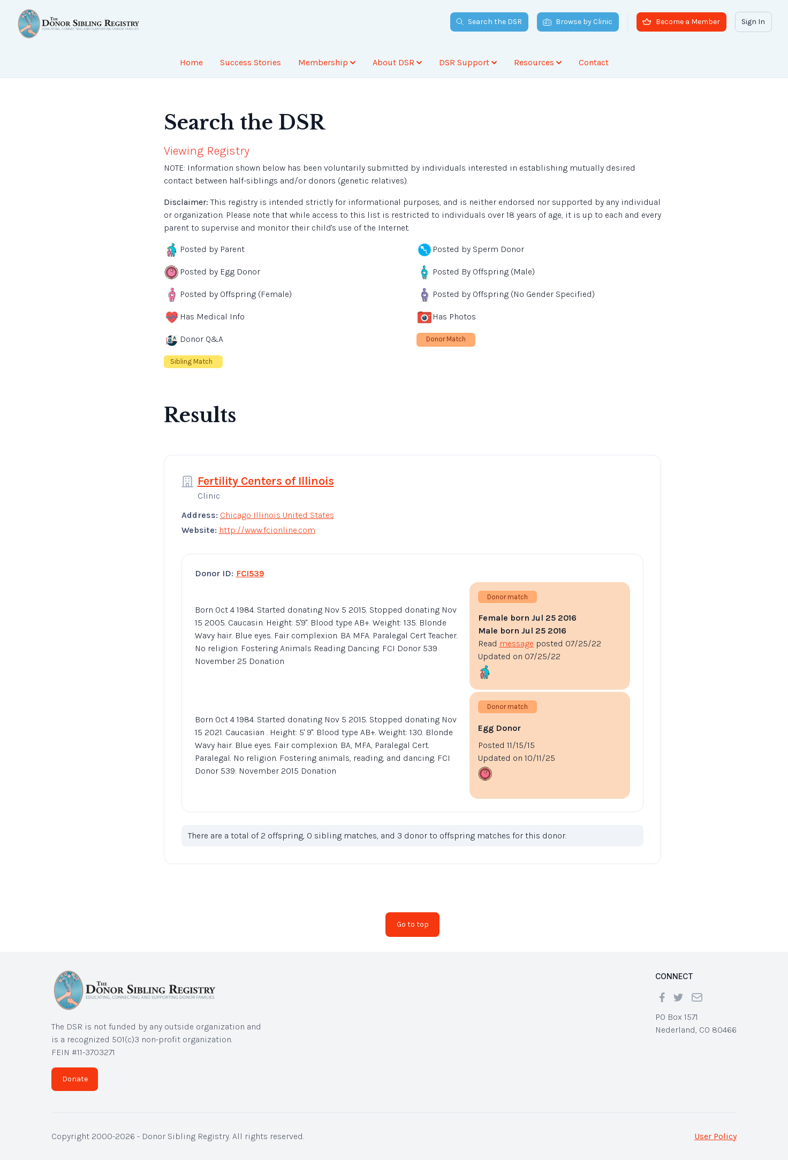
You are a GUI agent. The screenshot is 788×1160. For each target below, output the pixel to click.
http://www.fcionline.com (267, 530)
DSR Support (468, 62)
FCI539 (250, 573)
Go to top (413, 924)
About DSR (397, 62)
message (516, 643)
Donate (75, 1078)
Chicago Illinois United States (277, 515)
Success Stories (250, 62)
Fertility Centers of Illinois (266, 481)
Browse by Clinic (577, 21)
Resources (538, 62)
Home (191, 62)
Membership (326, 62)
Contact (594, 62)
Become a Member (681, 21)
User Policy (715, 1136)
